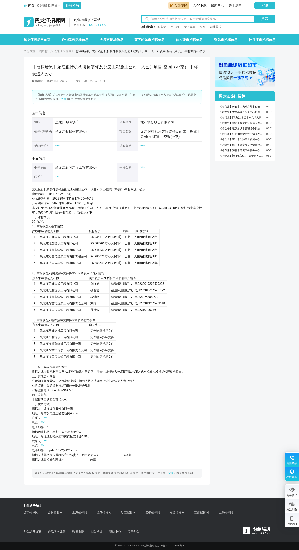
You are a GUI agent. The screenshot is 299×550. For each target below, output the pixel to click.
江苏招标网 (104, 512)
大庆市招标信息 (111, 40)
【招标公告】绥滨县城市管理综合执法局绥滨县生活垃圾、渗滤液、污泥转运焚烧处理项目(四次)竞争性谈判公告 (240, 128)
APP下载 (200, 5)
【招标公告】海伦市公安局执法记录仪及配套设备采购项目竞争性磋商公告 (240, 144)
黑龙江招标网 (62, 51)
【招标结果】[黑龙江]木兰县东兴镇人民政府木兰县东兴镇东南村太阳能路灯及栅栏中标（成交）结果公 (240, 117)
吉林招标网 (55, 512)
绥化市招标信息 (225, 40)
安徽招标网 (152, 512)
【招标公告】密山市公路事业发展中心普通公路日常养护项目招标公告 (240, 139)
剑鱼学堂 (96, 531)
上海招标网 (79, 512)
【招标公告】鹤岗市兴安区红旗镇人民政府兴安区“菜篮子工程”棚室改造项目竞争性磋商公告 (240, 123)
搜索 (264, 19)
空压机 (174, 27)
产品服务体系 (57, 531)
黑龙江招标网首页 (37, 40)
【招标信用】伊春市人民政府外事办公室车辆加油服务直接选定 (240, 106)
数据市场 (78, 531)
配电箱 (161, 27)
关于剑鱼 (235, 5)
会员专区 (179, 5)
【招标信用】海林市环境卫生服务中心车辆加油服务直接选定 (240, 150)
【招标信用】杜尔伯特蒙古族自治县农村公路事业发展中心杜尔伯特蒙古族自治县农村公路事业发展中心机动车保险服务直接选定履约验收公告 (240, 134)
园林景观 (215, 27)
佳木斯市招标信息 (189, 40)
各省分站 (72, 5)
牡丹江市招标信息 (262, 40)
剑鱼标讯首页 (32, 531)
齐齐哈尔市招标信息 (149, 40)
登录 (265, 5)
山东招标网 (225, 512)
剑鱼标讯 (45, 51)
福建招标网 (177, 512)
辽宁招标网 (31, 512)
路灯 (202, 27)
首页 (31, 5)
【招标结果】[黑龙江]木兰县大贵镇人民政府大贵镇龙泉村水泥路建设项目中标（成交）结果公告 (240, 155)
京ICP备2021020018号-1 (170, 545)
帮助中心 (217, 5)
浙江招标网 (128, 512)
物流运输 (189, 27)
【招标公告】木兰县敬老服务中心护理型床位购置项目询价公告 (240, 112)
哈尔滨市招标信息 (75, 40)
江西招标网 (201, 512)
